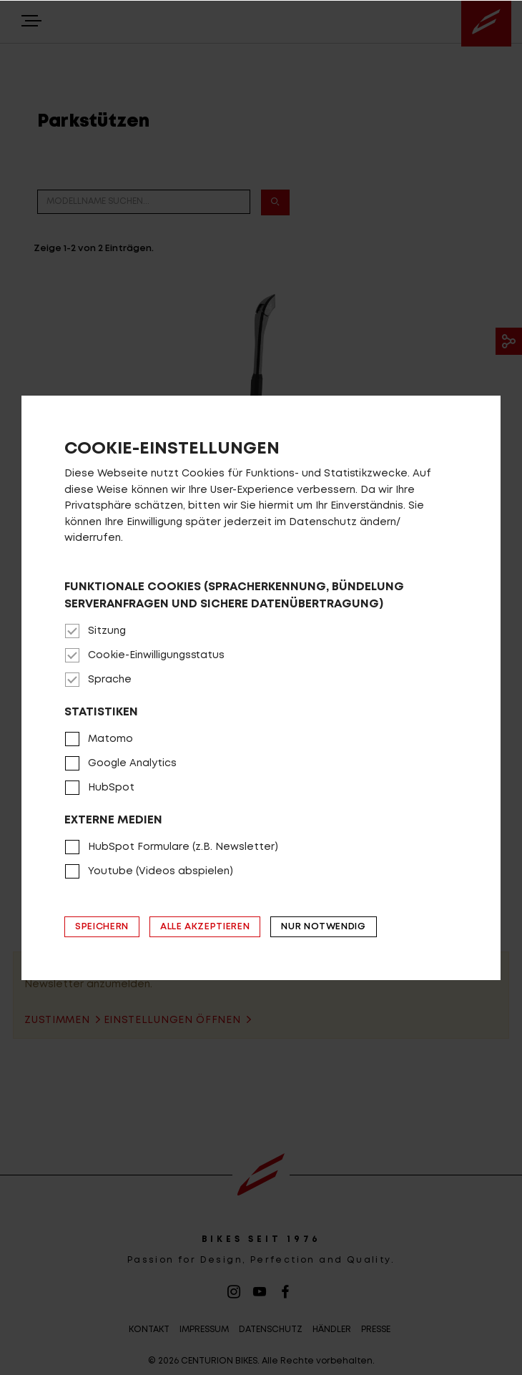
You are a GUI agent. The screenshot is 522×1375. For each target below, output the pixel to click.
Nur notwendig (323, 926)
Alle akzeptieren (205, 926)
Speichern (102, 926)
